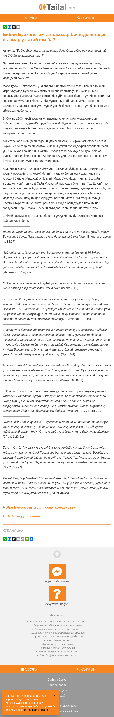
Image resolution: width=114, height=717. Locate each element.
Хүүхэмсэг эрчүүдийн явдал (57, 644)
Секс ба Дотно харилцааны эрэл (58, 655)
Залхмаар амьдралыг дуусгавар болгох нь (57, 629)
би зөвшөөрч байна (36, 709)
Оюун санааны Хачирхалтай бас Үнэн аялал (57, 625)
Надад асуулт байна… (24, 516)
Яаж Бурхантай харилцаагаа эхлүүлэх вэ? (40, 507)
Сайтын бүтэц (57, 679)
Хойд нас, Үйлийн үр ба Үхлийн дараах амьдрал (58, 632)
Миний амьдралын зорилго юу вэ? (58, 651)
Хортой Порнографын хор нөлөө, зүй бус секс (57, 636)
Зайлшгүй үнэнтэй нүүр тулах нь (58, 648)
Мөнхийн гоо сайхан (58, 640)
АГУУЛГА (31, 18)
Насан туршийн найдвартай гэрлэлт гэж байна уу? (58, 621)
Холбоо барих (57, 685)
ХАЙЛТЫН (88, 18)
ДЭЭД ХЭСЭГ (71, 705)
